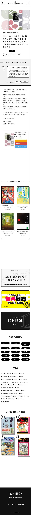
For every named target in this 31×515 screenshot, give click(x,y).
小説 (12, 51)
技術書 (5, 355)
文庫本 (23, 390)
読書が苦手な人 (11, 399)
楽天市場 (18, 143)
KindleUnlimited (7, 379)
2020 (4, 373)
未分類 (25, 355)
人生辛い (7, 54)
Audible (5, 376)
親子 (4, 399)
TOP (8, 504)
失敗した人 (11, 387)
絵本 (15, 359)
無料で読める (14, 393)
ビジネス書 (5, 348)
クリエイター (6, 382)
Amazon (18, 141)
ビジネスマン (15, 382)
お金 (15, 343)
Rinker (20, 137)
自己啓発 (25, 359)
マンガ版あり (24, 382)
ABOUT (14, 504)
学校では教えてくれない (8, 390)
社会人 (19, 54)
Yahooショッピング (21, 146)
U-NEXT (16, 379)
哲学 (5, 352)
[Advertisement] (15, 165)
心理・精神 (26, 352)
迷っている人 (7, 56)
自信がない (15, 396)
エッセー (5, 343)
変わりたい (13, 54)
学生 (18, 390)
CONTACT (21, 504)
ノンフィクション (26, 343)
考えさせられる (6, 396)
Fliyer (21, 376)
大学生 (4, 387)
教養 (15, 355)
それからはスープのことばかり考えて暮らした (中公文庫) (20, 134)
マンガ (15, 348)
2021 (9, 373)
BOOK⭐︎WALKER (13, 376)
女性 (18, 387)
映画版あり (5, 393)
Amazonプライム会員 (19, 373)
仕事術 (25, 348)
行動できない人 (25, 396)
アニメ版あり (24, 379)
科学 (5, 359)
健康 (11, 385)
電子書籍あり (6, 401)
